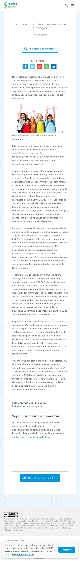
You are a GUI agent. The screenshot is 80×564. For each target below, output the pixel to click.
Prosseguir (66, 549)
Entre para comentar (40, 478)
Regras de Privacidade (23, 554)
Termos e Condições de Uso (33, 437)
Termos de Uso (14, 540)
